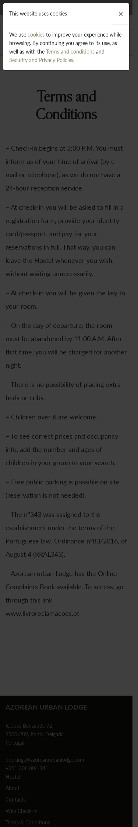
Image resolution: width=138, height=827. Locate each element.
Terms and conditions (70, 51)
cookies (36, 34)
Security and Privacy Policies (41, 60)
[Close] (120, 13)
